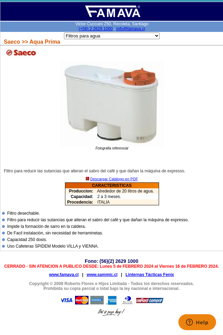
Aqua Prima (44, 42)
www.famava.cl (64, 274)
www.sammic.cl (102, 274)
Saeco (13, 42)
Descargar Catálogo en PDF (114, 179)
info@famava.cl (131, 28)
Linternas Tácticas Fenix (150, 274)
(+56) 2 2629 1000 (96, 28)
